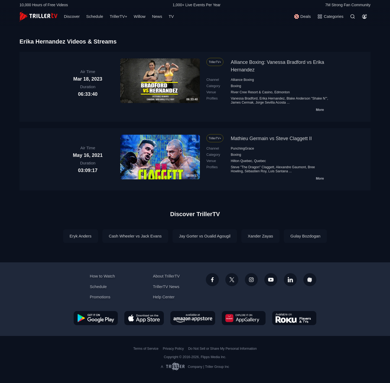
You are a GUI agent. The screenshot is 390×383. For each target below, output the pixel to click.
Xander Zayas (260, 236)
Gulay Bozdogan (305, 236)
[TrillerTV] (38, 16)
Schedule (94, 16)
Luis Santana (278, 171)
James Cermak (242, 102)
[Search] (353, 16)
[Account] (364, 16)
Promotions (100, 297)
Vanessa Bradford (244, 98)
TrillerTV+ (118, 16)
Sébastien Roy (255, 171)
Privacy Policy (173, 349)
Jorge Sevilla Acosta (270, 102)
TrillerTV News (166, 286)
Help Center (163, 297)
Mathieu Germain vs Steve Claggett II (271, 138)
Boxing (236, 86)
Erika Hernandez (272, 98)
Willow (139, 16)
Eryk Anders (81, 236)
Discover (72, 16)
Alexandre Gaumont (291, 167)
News (157, 16)
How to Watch (102, 276)
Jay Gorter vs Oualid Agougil (204, 236)
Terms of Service (145, 349)
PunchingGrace (242, 148)
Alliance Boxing (242, 80)
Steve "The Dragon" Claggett (252, 167)
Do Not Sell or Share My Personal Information (222, 349)
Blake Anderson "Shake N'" (307, 98)
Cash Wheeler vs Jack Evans (135, 236)
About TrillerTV (166, 276)
